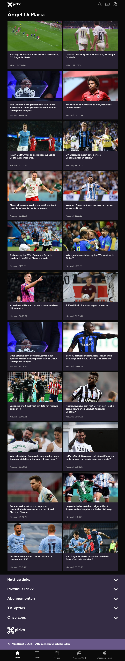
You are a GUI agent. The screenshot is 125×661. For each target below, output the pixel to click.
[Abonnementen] (105, 655)
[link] (34, 45)
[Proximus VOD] (79, 655)
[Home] (17, 655)
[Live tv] (37, 655)
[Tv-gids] (57, 655)
